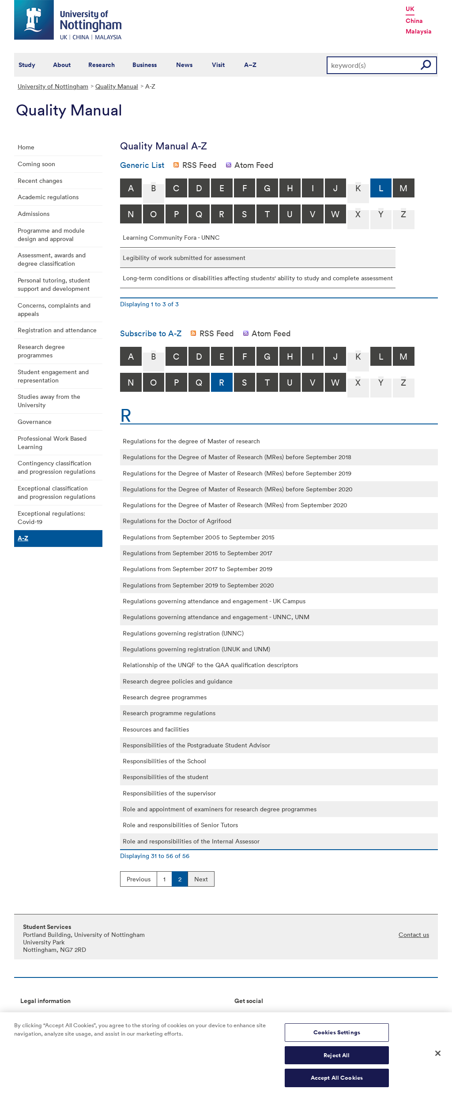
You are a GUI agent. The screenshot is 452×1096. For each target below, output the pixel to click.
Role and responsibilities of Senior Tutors (180, 825)
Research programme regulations (169, 713)
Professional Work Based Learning (52, 442)
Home (26, 147)
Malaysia (419, 31)
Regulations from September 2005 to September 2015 (199, 537)
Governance (35, 421)
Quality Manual (116, 86)
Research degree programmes (41, 350)
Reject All (337, 1060)
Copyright (34, 1015)
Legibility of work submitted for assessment (184, 257)
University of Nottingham (53, 86)
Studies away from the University (49, 400)
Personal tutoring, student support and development (54, 284)
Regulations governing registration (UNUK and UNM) (196, 649)
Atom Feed (254, 165)
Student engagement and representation (53, 376)
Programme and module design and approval (51, 234)
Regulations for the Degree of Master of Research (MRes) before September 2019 (237, 473)
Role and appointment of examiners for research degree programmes (219, 809)
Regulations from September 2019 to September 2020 (198, 585)
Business (144, 64)
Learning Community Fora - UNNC (171, 237)
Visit (218, 64)
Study (27, 64)
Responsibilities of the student (165, 777)
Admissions (33, 213)
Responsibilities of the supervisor (169, 793)
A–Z (250, 64)
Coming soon (36, 164)
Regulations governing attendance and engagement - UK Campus (214, 601)
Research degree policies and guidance (178, 681)
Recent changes (40, 180)
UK (410, 8)
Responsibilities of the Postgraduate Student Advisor (196, 745)
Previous (139, 879)
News (184, 64)
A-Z (23, 538)
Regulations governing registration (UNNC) (183, 633)
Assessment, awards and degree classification (52, 259)
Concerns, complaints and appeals (54, 309)
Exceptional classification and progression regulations (56, 492)
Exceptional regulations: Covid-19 (51, 517)
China (414, 20)
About (62, 64)
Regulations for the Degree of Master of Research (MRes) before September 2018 (237, 457)
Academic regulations (48, 197)
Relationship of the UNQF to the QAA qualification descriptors (210, 665)
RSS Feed (199, 165)
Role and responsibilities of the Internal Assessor (191, 841)
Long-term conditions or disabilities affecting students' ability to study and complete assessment (258, 278)
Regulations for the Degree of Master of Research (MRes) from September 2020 (235, 505)
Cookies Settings (336, 1037)
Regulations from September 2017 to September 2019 (197, 569)
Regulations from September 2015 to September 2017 (197, 553)
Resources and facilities (156, 729)
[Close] (438, 1058)
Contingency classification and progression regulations (56, 467)
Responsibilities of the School (164, 761)
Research (101, 64)
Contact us (414, 934)
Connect (246, 1015)
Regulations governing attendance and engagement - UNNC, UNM (216, 617)
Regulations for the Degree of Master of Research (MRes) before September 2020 (238, 489)
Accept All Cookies (337, 1083)
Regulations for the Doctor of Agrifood (177, 520)
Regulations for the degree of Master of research (191, 441)
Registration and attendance (57, 330)
